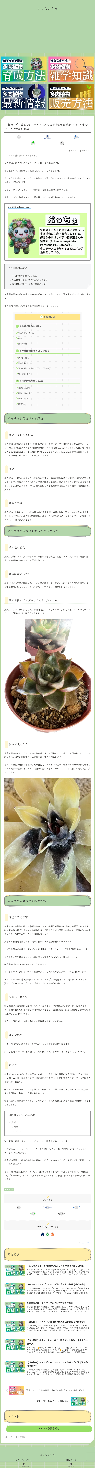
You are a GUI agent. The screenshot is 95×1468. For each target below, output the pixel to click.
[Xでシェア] (19, 137)
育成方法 (9, 1190)
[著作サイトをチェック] (43, 1234)
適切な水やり (23, 399)
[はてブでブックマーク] (76, 137)
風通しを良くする (25, 393)
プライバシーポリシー (24, 1460)
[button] (62, 143)
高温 (20, 338)
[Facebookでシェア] (48, 137)
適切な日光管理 (24, 388)
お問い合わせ (71, 1460)
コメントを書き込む (49, 1428)
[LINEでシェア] (33, 143)
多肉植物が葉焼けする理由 (30, 326)
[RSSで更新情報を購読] (52, 1234)
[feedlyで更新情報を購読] (47, 1234)
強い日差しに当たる (26, 333)
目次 (46, 317)
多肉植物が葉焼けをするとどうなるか (34, 351)
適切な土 (21, 404)
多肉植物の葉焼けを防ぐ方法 (31, 381)
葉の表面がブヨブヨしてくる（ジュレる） (34, 368)
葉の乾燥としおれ (25, 363)
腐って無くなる (24, 374)
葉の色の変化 (23, 358)
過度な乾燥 (22, 344)
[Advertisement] (47, 36)
